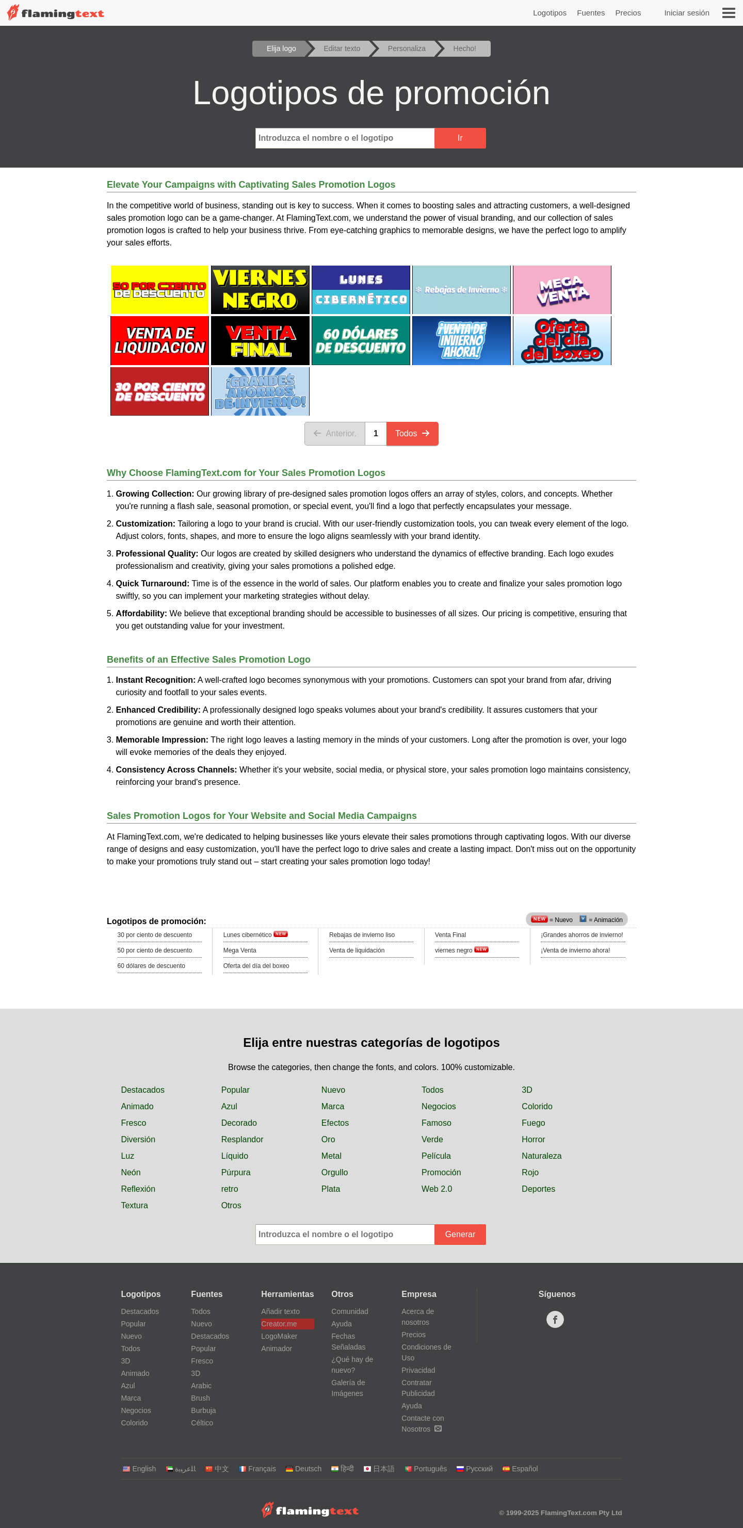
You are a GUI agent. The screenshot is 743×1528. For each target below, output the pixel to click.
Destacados (143, 1090)
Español (520, 1469)
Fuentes (591, 12)
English (139, 1469)
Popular (235, 1090)
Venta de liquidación (356, 950)
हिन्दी (342, 1469)
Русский (474, 1469)
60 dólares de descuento (151, 966)
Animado (137, 1106)
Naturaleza (541, 1156)
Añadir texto (280, 1311)
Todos (412, 433)
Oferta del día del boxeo (256, 966)
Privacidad (418, 1370)
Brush (200, 1398)
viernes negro (462, 950)
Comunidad (349, 1311)
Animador (276, 1348)
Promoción (441, 1172)
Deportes (538, 1189)
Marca (332, 1106)
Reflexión (138, 1189)
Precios (628, 12)
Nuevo (333, 1090)
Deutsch (303, 1469)
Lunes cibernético (255, 935)
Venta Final (450, 935)
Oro (328, 1139)
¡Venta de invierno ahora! (575, 950)
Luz (127, 1156)
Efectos (335, 1123)
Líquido (235, 1156)
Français (257, 1469)
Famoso (436, 1123)
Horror (533, 1139)
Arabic (201, 1386)
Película (436, 1156)
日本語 (379, 1469)
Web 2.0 (437, 1189)
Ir (460, 138)
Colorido (537, 1106)
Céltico (202, 1423)
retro (229, 1189)
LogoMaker (279, 1336)
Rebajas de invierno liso (362, 935)
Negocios (439, 1106)
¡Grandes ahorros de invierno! (582, 935)
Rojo (530, 1172)
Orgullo (334, 1172)
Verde (432, 1139)
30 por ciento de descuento (155, 935)
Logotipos (550, 12)
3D (527, 1090)
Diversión (138, 1139)
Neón (130, 1172)
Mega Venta (239, 950)
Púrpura (236, 1172)
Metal (331, 1156)
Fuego (533, 1123)
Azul (229, 1106)
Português (425, 1469)
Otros (231, 1205)
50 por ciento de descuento (155, 950)
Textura (134, 1205)
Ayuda (341, 1324)
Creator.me (279, 1324)
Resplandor (242, 1139)
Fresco (133, 1123)
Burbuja (203, 1410)
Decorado (239, 1123)
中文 (217, 1469)
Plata (330, 1189)
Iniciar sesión (686, 12)
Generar (460, 1234)
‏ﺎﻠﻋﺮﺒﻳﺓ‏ (180, 1469)
